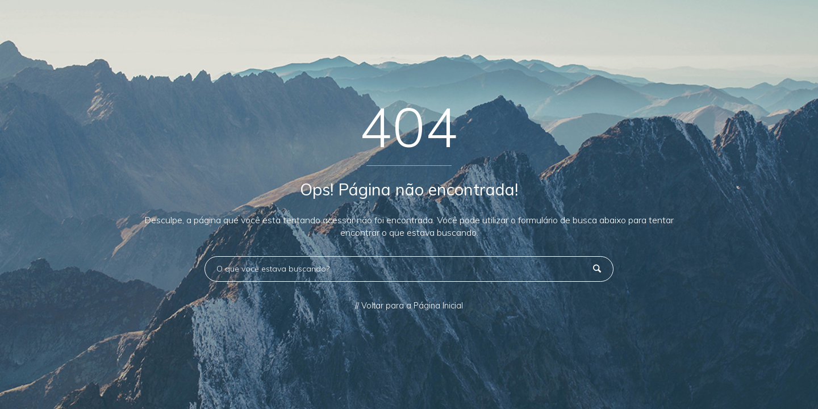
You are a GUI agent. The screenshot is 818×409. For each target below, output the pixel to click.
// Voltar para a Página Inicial (409, 306)
